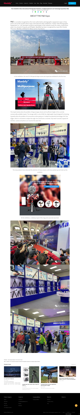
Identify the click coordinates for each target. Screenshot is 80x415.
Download (45, 3)
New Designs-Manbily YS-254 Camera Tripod (15, 359)
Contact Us (26, 3)
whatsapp (41, 12)
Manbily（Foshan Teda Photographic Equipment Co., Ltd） (52, 412)
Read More (73, 364)
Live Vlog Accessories (8, 407)
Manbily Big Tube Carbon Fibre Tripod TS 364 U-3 (30, 385)
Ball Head (5, 405)
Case (35, 3)
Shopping (50, 3)
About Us (48, 399)
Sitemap (19, 403)
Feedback (31, 3)
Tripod (5, 399)
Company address (36, 399)
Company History (50, 401)
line (35, 12)
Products (21, 3)
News (38, 3)
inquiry (72, 3)
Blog (41, 3)
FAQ (48, 403)
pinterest (43, 12)
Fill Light (5, 403)
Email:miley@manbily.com (23, 401)
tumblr (46, 12)
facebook (32, 12)
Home (17, 3)
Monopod (5, 401)
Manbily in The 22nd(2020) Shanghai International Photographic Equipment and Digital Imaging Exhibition (23, 361)
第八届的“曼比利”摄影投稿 (9, 378)
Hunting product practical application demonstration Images (48, 385)
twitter (38, 12)
